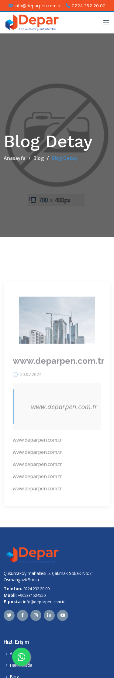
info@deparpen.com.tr (44, 601)
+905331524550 (32, 595)
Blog (38, 158)
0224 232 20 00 (36, 588)
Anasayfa (15, 158)
